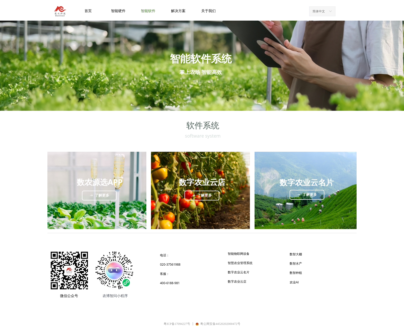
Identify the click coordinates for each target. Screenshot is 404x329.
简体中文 (319, 11)
